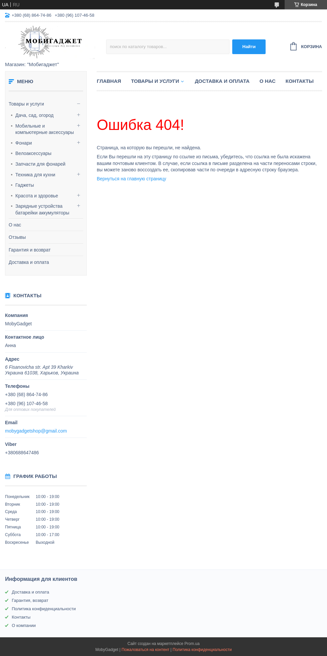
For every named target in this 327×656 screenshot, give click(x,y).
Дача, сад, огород (34, 115)
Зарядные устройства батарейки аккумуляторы (42, 209)
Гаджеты (24, 185)
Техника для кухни (35, 174)
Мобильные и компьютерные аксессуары (44, 129)
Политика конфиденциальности (44, 608)
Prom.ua (192, 643)
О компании (24, 625)
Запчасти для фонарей (40, 164)
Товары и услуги (26, 104)
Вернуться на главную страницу (131, 178)
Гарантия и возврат (30, 250)
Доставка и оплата (29, 262)
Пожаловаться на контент (145, 649)
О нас (15, 224)
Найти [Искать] (249, 46)
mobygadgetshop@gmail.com (36, 431)
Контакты (300, 81)
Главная (109, 81)
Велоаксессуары (33, 153)
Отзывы (17, 237)
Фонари (23, 143)
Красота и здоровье (36, 195)
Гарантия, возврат (30, 600)
